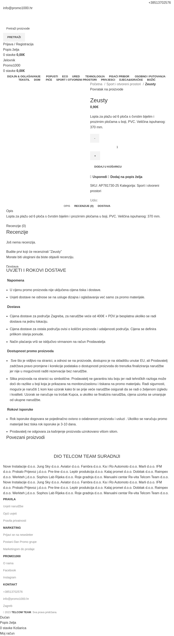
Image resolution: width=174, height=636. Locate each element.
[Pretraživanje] (87, 28)
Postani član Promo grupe (20, 541)
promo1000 (12, 556)
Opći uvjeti (10, 513)
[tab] (67, 206)
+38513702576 (13, 591)
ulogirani (29, 257)
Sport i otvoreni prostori (124, 84)
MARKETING (12, 527)
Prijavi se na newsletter (18, 534)
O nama (8, 563)
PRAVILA (9, 499)
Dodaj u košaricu (108, 166)
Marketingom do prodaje (19, 549)
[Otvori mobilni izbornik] (9, 60)
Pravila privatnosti (14, 520)
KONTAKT (10, 584)
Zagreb (7, 606)
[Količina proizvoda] (119, 147)
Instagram (9, 577)
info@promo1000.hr (16, 598)
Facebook (9, 570)
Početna (96, 84)
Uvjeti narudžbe (13, 506)
